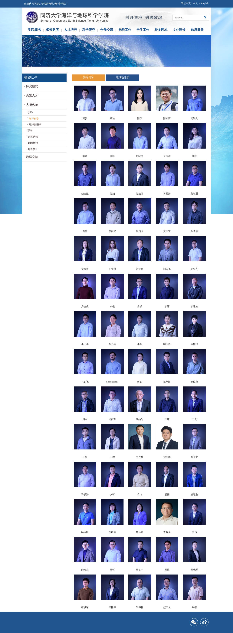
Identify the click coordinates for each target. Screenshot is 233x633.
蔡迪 (112, 118)
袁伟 (194, 532)
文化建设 (179, 30)
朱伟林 (139, 607)
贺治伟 (139, 193)
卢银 (112, 306)
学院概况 (34, 30)
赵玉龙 (167, 607)
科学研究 (88, 30)
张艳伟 (112, 607)
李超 (139, 344)
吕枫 (139, 306)
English (204, 3)
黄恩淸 (167, 193)
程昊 (85, 118)
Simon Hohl (112, 381)
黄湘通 (194, 193)
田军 (85, 419)
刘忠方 (194, 268)
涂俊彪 (194, 381)
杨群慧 (112, 532)
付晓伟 (139, 156)
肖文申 (194, 456)
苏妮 (139, 381)
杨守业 (194, 494)
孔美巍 (112, 268)
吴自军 (112, 419)
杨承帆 (85, 532)
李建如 (194, 306)
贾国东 (167, 231)
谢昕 (112, 494)
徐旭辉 (167, 456)
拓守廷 (167, 381)
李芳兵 (112, 344)
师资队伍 (52, 30)
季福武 (112, 231)
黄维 (85, 231)
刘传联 (139, 268)
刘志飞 (167, 268)
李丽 (167, 306)
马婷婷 (194, 344)
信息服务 (197, 30)
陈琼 (139, 118)
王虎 (194, 419)
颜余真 (85, 569)
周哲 (112, 569)
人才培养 (70, 30)
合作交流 (106, 30)
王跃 (85, 456)
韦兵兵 (139, 456)
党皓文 (194, 118)
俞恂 (139, 494)
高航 (194, 156)
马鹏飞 (85, 381)
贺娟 (112, 193)
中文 (195, 3)
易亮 (167, 494)
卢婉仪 (85, 306)
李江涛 (85, 344)
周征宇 (139, 569)
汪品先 (139, 419)
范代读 (167, 156)
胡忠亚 (85, 193)
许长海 (85, 494)
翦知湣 (139, 231)
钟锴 (194, 607)
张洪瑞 (85, 607)
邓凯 (112, 156)
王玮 (167, 419)
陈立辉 (167, 118)
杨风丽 (139, 532)
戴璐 (85, 156)
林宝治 (167, 344)
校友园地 (161, 30)
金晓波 (194, 231)
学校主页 (186, 3)
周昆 (167, 569)
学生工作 (142, 30)
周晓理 (194, 569)
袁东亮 (167, 532)
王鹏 (112, 456)
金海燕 (85, 268)
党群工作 (124, 30)
